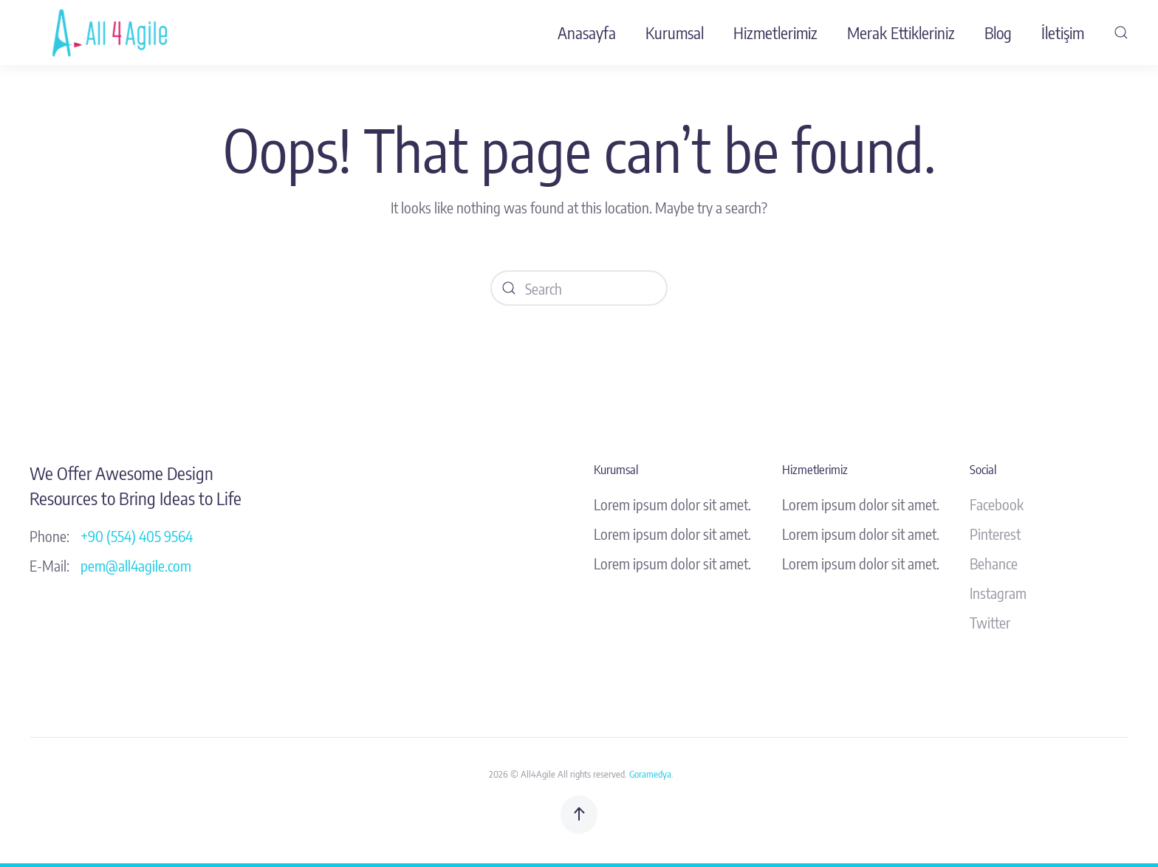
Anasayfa (587, 32)
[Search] (579, 288)
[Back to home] (113, 32)
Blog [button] (998, 32)
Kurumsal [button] (674, 32)
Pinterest (995, 533)
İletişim (1062, 32)
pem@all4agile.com (135, 565)
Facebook (997, 504)
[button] (1121, 32)
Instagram (998, 592)
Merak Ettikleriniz (901, 32)
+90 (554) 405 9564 (136, 536)
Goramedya (650, 774)
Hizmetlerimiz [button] (775, 32)
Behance (994, 563)
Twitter (990, 622)
